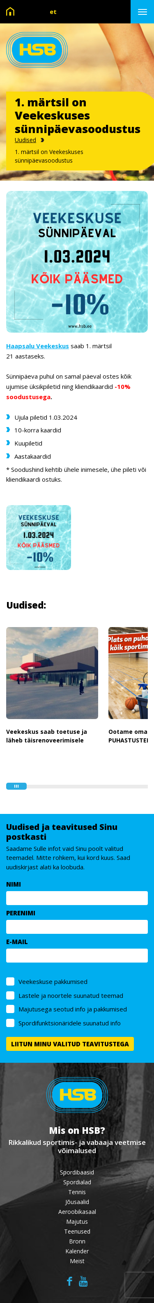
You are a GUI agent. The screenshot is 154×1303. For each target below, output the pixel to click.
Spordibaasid (77, 1172)
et (53, 11)
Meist (77, 1261)
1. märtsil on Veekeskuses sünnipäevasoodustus (49, 156)
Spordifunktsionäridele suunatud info (69, 1023)
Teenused (77, 1231)
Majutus (77, 1221)
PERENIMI (20, 913)
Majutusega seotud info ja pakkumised (72, 1009)
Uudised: (26, 605)
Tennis (77, 1192)
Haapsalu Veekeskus (37, 346)
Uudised (25, 140)
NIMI (13, 884)
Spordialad (77, 1182)
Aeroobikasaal (77, 1212)
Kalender (77, 1251)
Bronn (77, 1241)
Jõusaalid (77, 1202)
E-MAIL (17, 941)
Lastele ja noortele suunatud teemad (70, 995)
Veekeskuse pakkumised (52, 981)
